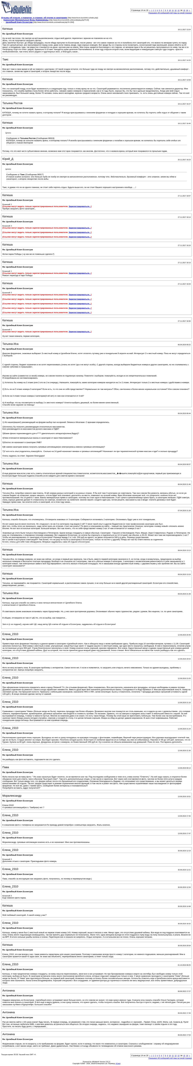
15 (184, 10)
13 (178, 10)
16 (187, 10)
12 (175, 10)
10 (170, 10)
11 (173, 10)
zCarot (118, 1063)
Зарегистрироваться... (80, 206)
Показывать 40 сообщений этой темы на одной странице (170, 13)
